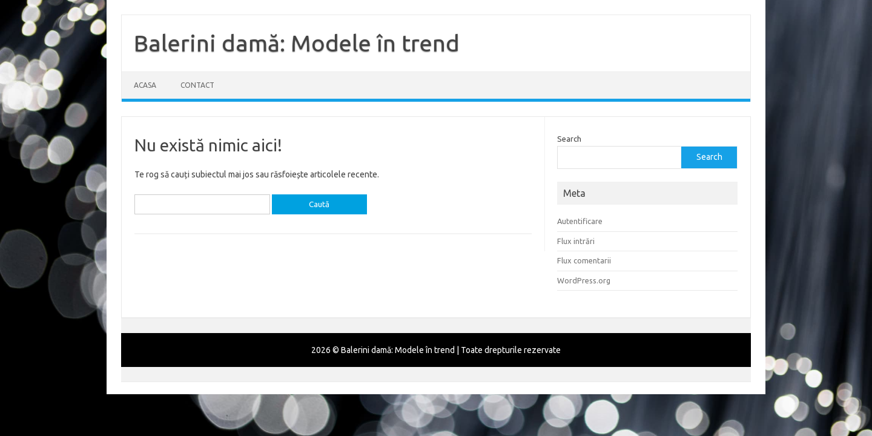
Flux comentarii (584, 260)
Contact (197, 85)
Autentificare (580, 221)
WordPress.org (583, 280)
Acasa (145, 85)
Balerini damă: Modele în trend (297, 43)
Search (569, 138)
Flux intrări (576, 241)
